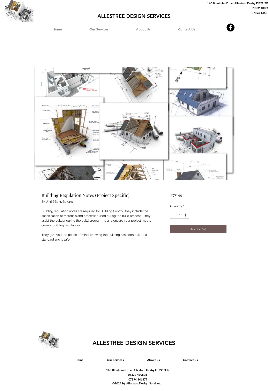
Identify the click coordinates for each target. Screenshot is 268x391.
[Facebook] (230, 27)
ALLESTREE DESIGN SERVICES (133, 342)
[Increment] (186, 215)
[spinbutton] (179, 215)
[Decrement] (173, 215)
